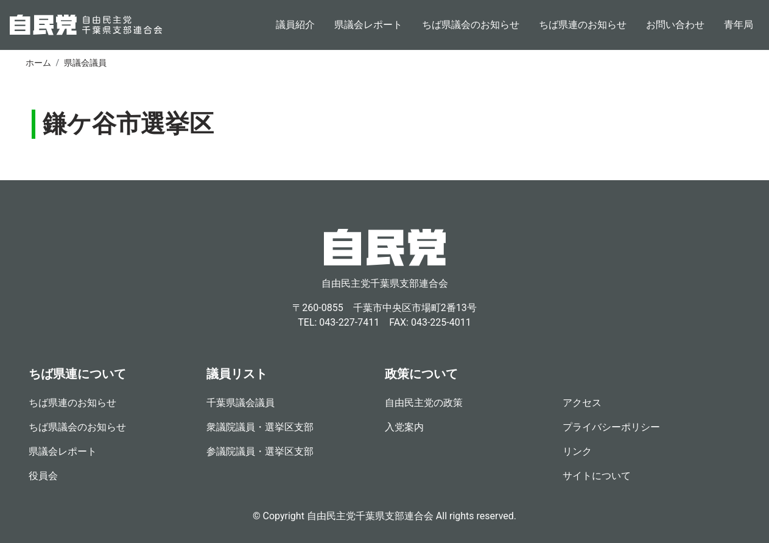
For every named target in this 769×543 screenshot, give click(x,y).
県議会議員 (85, 63)
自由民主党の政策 (424, 402)
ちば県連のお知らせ (583, 24)
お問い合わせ (675, 24)
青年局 (738, 24)
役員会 (43, 476)
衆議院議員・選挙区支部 (260, 427)
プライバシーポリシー (611, 427)
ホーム (38, 63)
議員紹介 (295, 24)
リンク (577, 451)
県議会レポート (368, 24)
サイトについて (597, 476)
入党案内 (404, 427)
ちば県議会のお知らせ (470, 24)
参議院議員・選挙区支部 (260, 451)
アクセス (582, 402)
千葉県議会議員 (240, 402)
